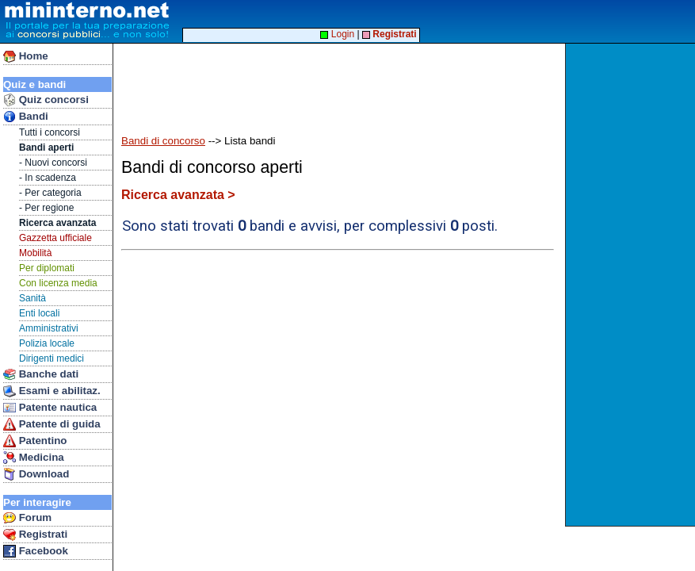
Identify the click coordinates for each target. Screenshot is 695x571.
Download (36, 474)
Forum (27, 518)
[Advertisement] (632, 285)
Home (25, 56)
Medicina (33, 457)
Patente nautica (50, 407)
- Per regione (46, 207)
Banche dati (40, 374)
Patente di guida (52, 424)
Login (337, 34)
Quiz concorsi (46, 100)
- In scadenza (47, 177)
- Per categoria (50, 192)
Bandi (25, 116)
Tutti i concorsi (49, 132)
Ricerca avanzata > (178, 194)
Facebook (35, 551)
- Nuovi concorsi (53, 162)
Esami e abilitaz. (52, 391)
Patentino (35, 441)
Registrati (35, 534)
